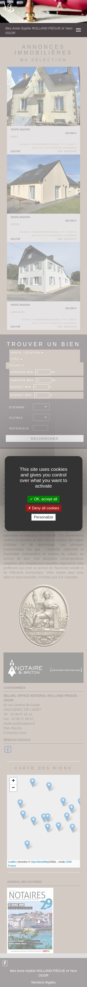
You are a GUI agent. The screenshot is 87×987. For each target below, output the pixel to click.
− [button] (13, 787)
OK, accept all (43, 499)
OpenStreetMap (40, 861)
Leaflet (12, 861)
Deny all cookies (43, 508)
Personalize (43, 517)
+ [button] (13, 781)
